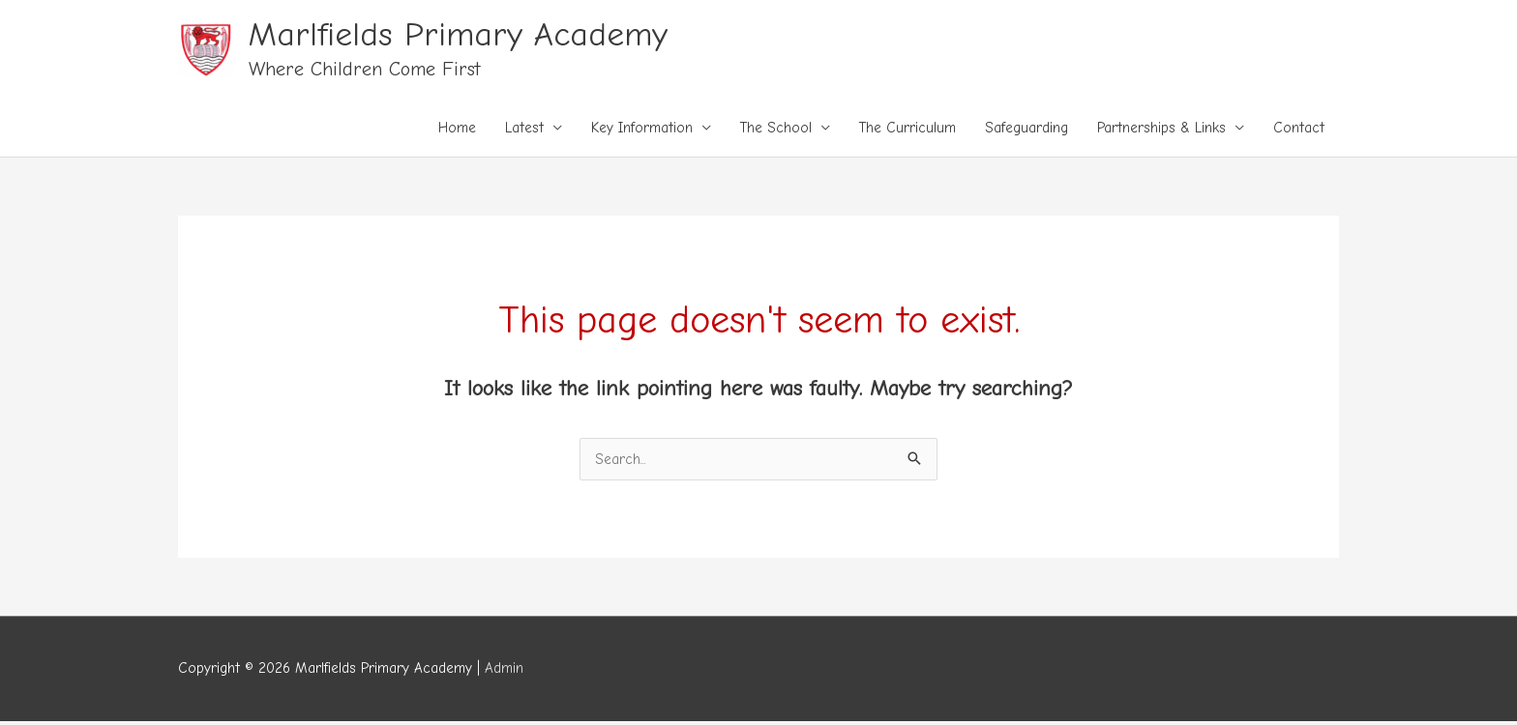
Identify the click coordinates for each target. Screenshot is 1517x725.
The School (776, 127)
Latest (524, 127)
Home (457, 127)
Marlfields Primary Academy (458, 34)
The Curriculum (907, 127)
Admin (504, 668)
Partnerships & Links (1161, 127)
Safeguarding (1026, 127)
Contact (1298, 127)
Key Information (642, 127)
